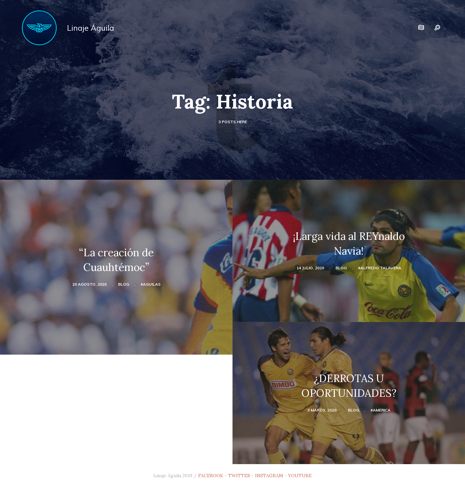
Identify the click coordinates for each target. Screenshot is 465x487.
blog (123, 284)
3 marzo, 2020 (321, 410)
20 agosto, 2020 (89, 284)
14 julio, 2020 (310, 267)
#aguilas (151, 284)
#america (380, 410)
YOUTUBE (300, 476)
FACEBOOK (210, 476)
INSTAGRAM (269, 476)
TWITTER (239, 476)
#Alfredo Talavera (379, 267)
